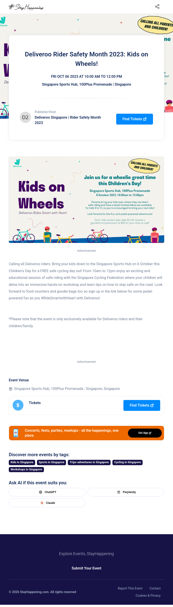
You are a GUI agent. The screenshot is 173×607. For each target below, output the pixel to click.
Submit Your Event (86, 568)
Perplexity (126, 492)
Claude (47, 503)
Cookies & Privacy (148, 595)
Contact (155, 588)
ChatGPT (47, 492)
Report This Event (130, 588)
